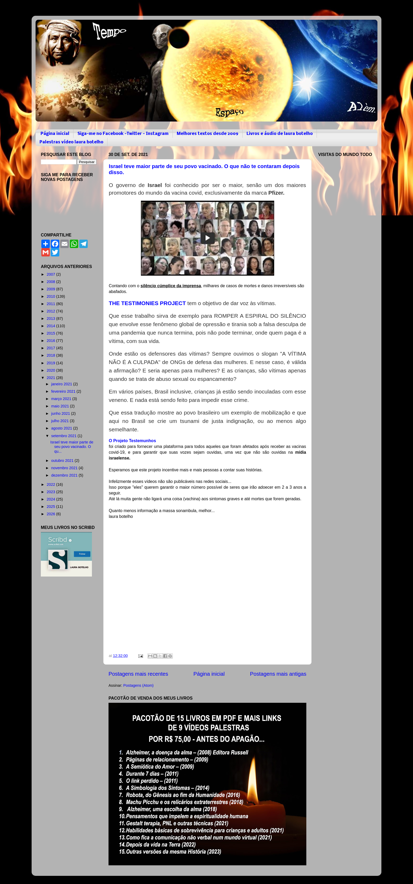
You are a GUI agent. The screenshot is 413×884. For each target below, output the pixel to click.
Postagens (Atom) (138, 685)
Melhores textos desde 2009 (207, 134)
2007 (51, 274)
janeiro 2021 (62, 384)
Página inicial (55, 134)
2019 (51, 363)
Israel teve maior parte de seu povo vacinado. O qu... (71, 446)
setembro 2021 (64, 436)
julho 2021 (60, 421)
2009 (51, 289)
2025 (51, 506)
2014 (51, 326)
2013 (51, 318)
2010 (51, 296)
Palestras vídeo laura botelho (71, 142)
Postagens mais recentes (138, 674)
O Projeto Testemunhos (133, 440)
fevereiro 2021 (64, 391)
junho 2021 (61, 413)
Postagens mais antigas (278, 674)
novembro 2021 (65, 468)
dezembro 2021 (65, 475)
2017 (51, 348)
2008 (51, 282)
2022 (51, 484)
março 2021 (61, 399)
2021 (51, 378)
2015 (51, 333)
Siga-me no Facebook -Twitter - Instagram (123, 134)
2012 (51, 311)
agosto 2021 (62, 428)
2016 (51, 341)
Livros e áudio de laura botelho (280, 134)
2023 (51, 492)
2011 (51, 304)
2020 (51, 370)
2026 (51, 514)
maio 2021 (60, 406)
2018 (51, 355)
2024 (51, 499)
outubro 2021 (63, 460)
